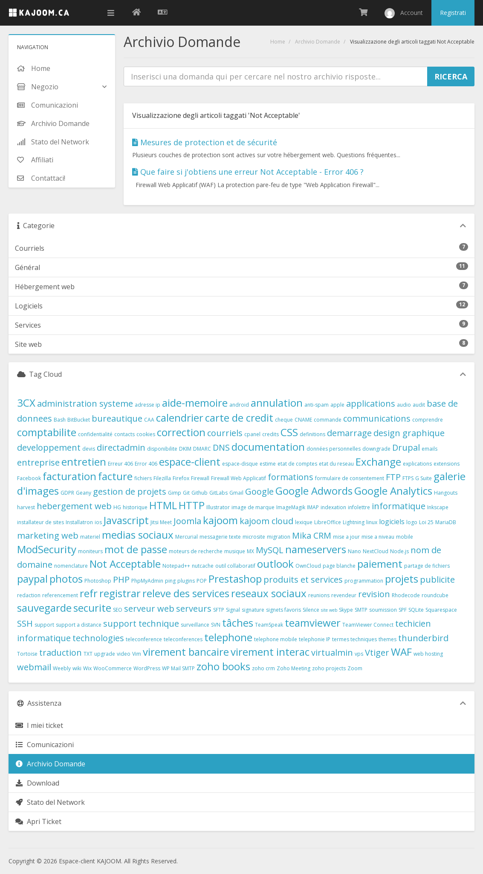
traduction (60, 652)
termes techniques (354, 639)
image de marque (253, 507)
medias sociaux (138, 535)
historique (135, 507)
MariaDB (445, 522)
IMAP (313, 507)
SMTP (361, 609)
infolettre (359, 507)
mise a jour (346, 536)
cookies (145, 434)
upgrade (104, 653)
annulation (277, 403)
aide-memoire (195, 403)
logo (411, 522)
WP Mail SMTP (178, 668)
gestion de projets (129, 491)
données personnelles (334, 448)
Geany (83, 492)
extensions (447, 463)
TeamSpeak (269, 624)
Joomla (187, 521)
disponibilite (162, 448)
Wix (87, 668)
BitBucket (78, 419)
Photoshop (97, 580)
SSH (25, 623)
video (123, 653)
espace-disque (240, 463)
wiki (76, 668)
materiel (90, 536)
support (44, 624)
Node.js (399, 551)
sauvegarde (44, 608)
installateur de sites (40, 522)
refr (89, 593)
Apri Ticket (38, 821)
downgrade (376, 448)
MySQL (269, 550)
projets (401, 579)
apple (337, 404)
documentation (268, 447)
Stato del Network (50, 802)
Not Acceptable (125, 564)
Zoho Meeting (293, 668)
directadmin (121, 447)
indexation (333, 507)
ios (98, 522)
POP (202, 580)
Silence (311, 609)
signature (253, 609)
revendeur (343, 595)
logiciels (392, 521)
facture (115, 476)
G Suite (423, 478)
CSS (289, 432)
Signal (233, 609)
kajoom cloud (266, 521)
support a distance (78, 624)
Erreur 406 (120, 463)
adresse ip (147, 404)
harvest (26, 507)
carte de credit (239, 418)
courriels (225, 433)
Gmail (236, 492)
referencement (60, 595)
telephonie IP (314, 639)
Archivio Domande (317, 41)
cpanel (252, 434)
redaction (28, 595)
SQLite (416, 609)
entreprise (38, 462)
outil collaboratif (235, 565)
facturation (69, 476)
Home (277, 41)
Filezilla (162, 478)
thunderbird (423, 638)
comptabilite (46, 432)
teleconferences (183, 639)
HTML (163, 505)
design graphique (409, 433)
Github (199, 492)
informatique (398, 506)
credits (270, 434)
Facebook (29, 478)
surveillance (195, 624)
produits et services (303, 579)
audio (404, 404)
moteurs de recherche (196, 551)
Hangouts (445, 492)
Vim (136, 653)
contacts (124, 434)
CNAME (303, 419)
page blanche (339, 565)
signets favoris (283, 609)
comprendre (427, 419)
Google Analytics (393, 491)
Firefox (181, 478)
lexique (303, 522)
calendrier (179, 418)
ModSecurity (46, 549)
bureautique (117, 418)
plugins (186, 580)
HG (117, 507)
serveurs (193, 608)
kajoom (220, 520)
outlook (275, 564)
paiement (379, 564)
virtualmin (332, 652)
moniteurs (90, 551)
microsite (254, 536)
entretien (83, 462)
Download (37, 783)
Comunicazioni (44, 744)
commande (327, 419)
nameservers (315, 549)
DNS (221, 447)
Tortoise (27, 653)
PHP (121, 579)
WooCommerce (112, 668)
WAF (401, 652)
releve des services (185, 593)
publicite (437, 579)
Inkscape (437, 507)
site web (329, 610)
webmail (34, 667)
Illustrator (218, 507)
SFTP (218, 609)
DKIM (185, 448)
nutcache (203, 565)
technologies (98, 638)
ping (170, 580)
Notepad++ (176, 565)
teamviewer (313, 623)
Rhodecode (406, 595)
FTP (393, 477)
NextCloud (375, 551)
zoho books (223, 666)
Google (259, 491)
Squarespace (441, 609)
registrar (120, 593)
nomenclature (71, 565)
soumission (383, 609)
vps (359, 653)
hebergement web (74, 506)
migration (278, 536)
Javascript (126, 520)
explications (417, 463)
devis (88, 448)
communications (377, 418)
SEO (117, 609)
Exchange (378, 462)
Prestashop (235, 579)
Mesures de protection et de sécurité (204, 142)
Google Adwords (314, 491)
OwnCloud (308, 565)
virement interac (270, 652)
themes (387, 639)
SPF (403, 609)
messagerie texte (220, 536)
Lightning (353, 522)
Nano (354, 551)
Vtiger (377, 652)
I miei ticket (39, 725)
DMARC (202, 448)
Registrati (453, 13)
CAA (149, 419)
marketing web (47, 535)
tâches (237, 623)
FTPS (408, 478)
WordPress (146, 668)
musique (234, 551)
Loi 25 (426, 522)
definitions (312, 434)
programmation (363, 580)
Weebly (62, 668)
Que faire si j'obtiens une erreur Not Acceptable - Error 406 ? (248, 172)
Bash (60, 419)
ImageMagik (290, 507)
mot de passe (135, 549)
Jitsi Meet (161, 522)
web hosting (428, 653)
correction (181, 432)
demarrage (349, 433)
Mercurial (186, 536)
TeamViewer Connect (367, 624)
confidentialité (95, 434)
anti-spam (316, 404)
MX (250, 551)
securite (92, 608)
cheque (284, 419)
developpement (49, 447)
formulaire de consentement (349, 478)
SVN (215, 624)
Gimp (174, 492)
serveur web (149, 608)
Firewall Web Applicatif (238, 478)
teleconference (144, 639)
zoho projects (329, 668)
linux (371, 522)
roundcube (435, 595)
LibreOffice (327, 522)
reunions (319, 595)
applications (370, 403)
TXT (88, 653)
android (239, 404)
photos (66, 579)
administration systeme (85, 403)
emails (429, 448)
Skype (346, 609)
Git (186, 492)
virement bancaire (186, 652)
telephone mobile (275, 639)
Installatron (79, 522)
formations (290, 477)
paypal (32, 579)
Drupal (406, 447)
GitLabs (218, 492)
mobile (404, 536)
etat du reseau (336, 463)
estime (268, 463)
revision (374, 594)
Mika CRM (311, 535)
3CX (26, 403)
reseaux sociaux (269, 593)
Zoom (354, 668)
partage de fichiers (427, 565)
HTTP (192, 505)
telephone (228, 637)
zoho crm (263, 668)
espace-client (189, 462)
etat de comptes (297, 463)
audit (419, 404)
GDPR (67, 492)
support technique (141, 623)
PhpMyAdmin (147, 580)
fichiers (143, 478)
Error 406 (146, 463)
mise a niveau (378, 536)
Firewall (200, 478)
